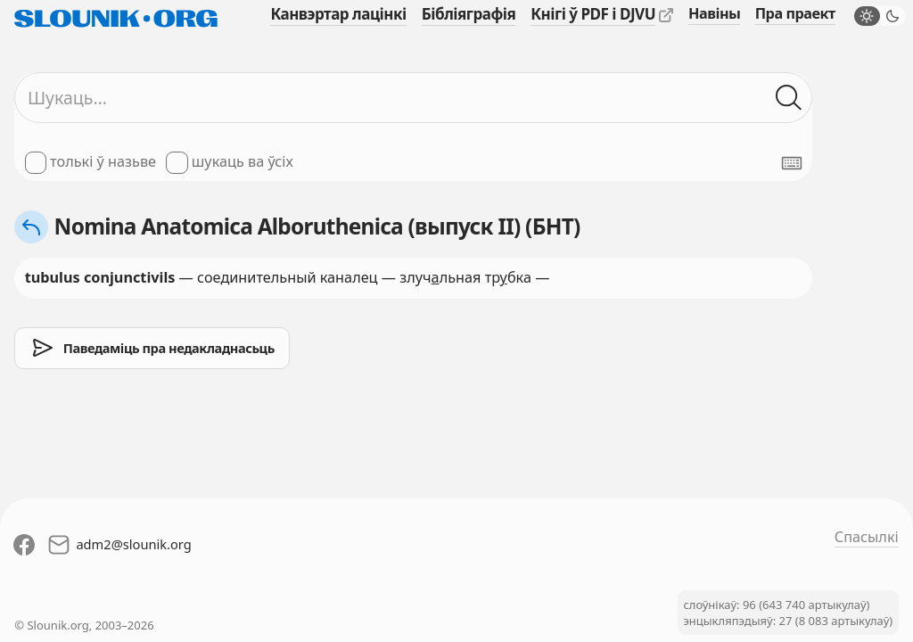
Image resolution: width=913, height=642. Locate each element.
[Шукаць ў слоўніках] (788, 97)
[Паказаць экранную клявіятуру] (791, 163)
